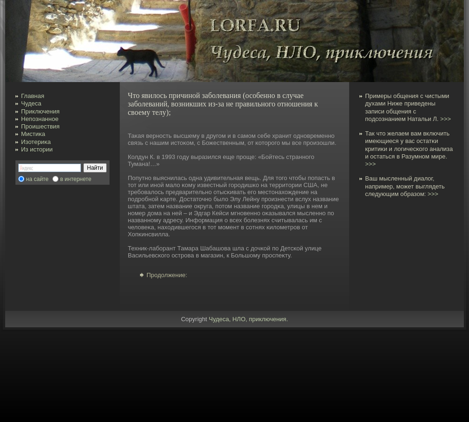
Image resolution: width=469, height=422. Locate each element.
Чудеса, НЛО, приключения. (248, 319)
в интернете (75, 179)
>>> (445, 118)
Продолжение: (167, 275)
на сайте (37, 179)
